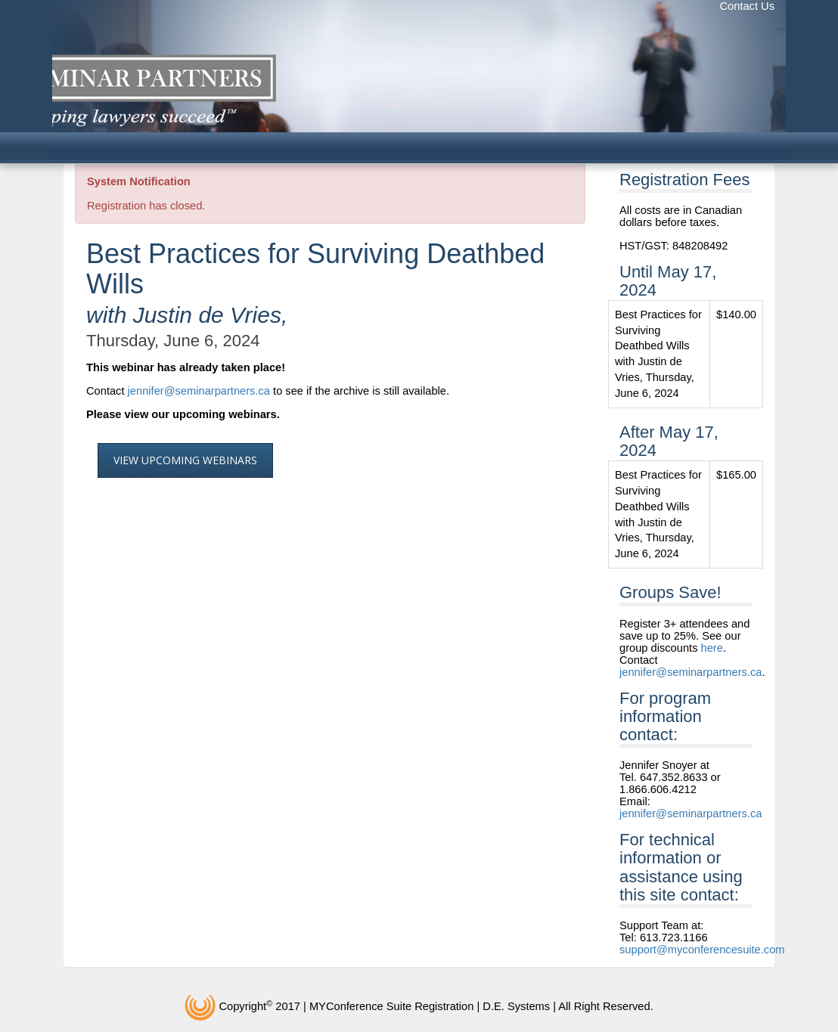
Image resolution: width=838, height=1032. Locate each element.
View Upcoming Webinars (185, 460)
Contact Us (747, 6)
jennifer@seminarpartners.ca (199, 391)
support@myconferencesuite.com (702, 950)
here (712, 648)
